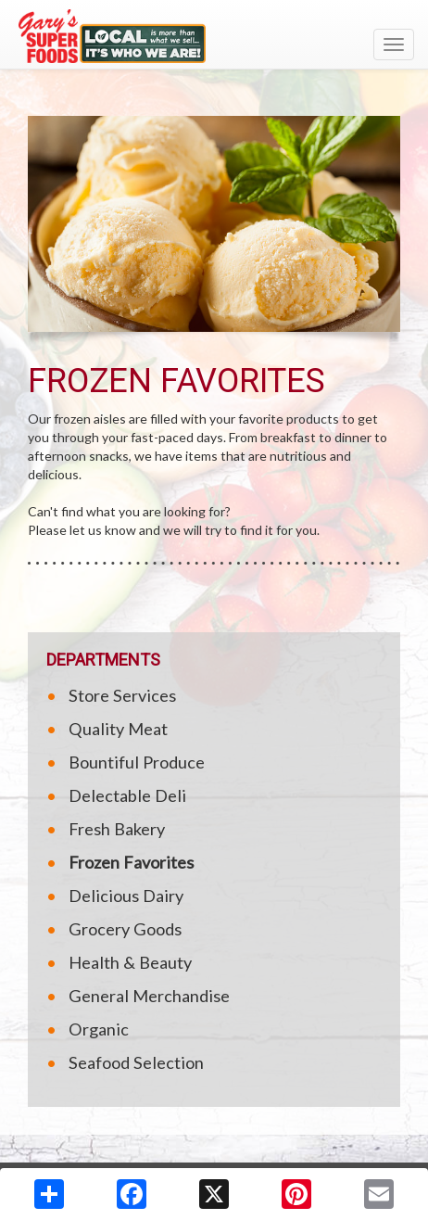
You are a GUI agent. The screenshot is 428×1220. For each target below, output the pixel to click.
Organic (99, 1029)
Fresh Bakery (117, 829)
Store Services (122, 695)
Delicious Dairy (126, 895)
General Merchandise (149, 995)
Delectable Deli (127, 795)
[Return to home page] (214, 36)
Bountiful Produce (137, 762)
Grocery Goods (125, 929)
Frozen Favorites (131, 862)
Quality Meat (118, 728)
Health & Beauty (130, 962)
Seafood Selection (136, 1062)
